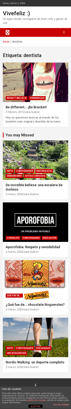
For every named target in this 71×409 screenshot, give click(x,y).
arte (10, 171)
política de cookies (36, 400)
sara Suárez (32, 112)
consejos (13, 238)
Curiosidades (24, 171)
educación (49, 238)
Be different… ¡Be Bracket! (26, 107)
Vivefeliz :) (16, 13)
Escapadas (43, 348)
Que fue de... (14, 295)
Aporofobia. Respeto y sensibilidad (33, 247)
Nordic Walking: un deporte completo (35, 362)
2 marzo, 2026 (14, 194)
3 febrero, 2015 (15, 112)
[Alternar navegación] (7, 32)
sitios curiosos (35, 176)
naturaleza (44, 171)
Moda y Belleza (17, 98)
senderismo (14, 176)
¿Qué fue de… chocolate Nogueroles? (35, 305)
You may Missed (19, 135)
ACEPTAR (35, 406)
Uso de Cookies (61, 404)
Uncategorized (16, 353)
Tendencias (37, 98)
